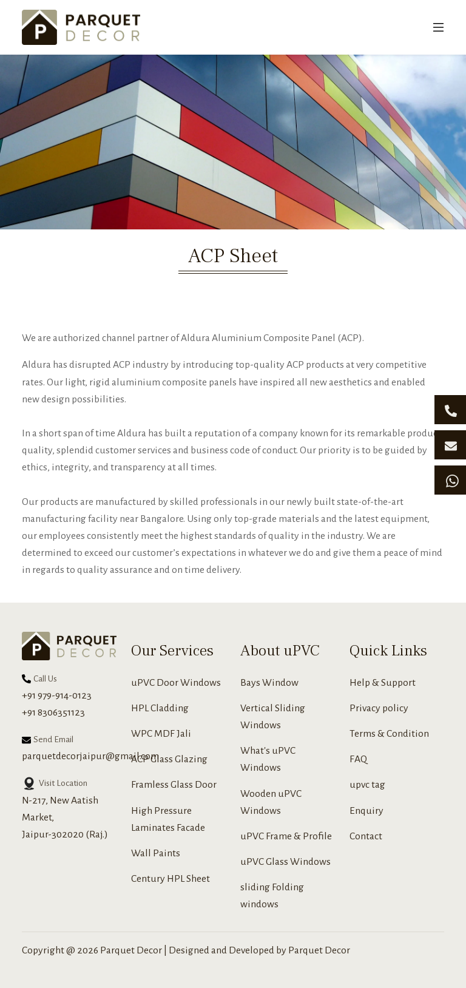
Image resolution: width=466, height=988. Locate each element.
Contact (366, 836)
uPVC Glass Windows (285, 861)
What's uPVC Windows (267, 759)
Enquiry (366, 810)
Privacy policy (379, 708)
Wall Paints (155, 853)
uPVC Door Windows (176, 682)
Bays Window (269, 682)
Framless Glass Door (174, 784)
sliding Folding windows (272, 896)
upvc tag (367, 784)
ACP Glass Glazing (169, 759)
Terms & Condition (389, 733)
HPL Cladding (160, 708)
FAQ (358, 759)
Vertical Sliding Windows (272, 717)
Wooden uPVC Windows (271, 802)
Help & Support (383, 682)
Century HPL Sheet (170, 878)
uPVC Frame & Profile (286, 836)
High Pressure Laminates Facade (168, 819)
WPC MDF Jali (161, 733)
